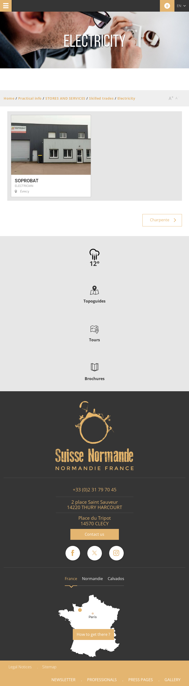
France (71, 578)
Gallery (172, 679)
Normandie (92, 578)
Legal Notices (20, 667)
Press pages (140, 679)
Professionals (102, 679)
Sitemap (49, 667)
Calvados (116, 578)
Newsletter (63, 679)
